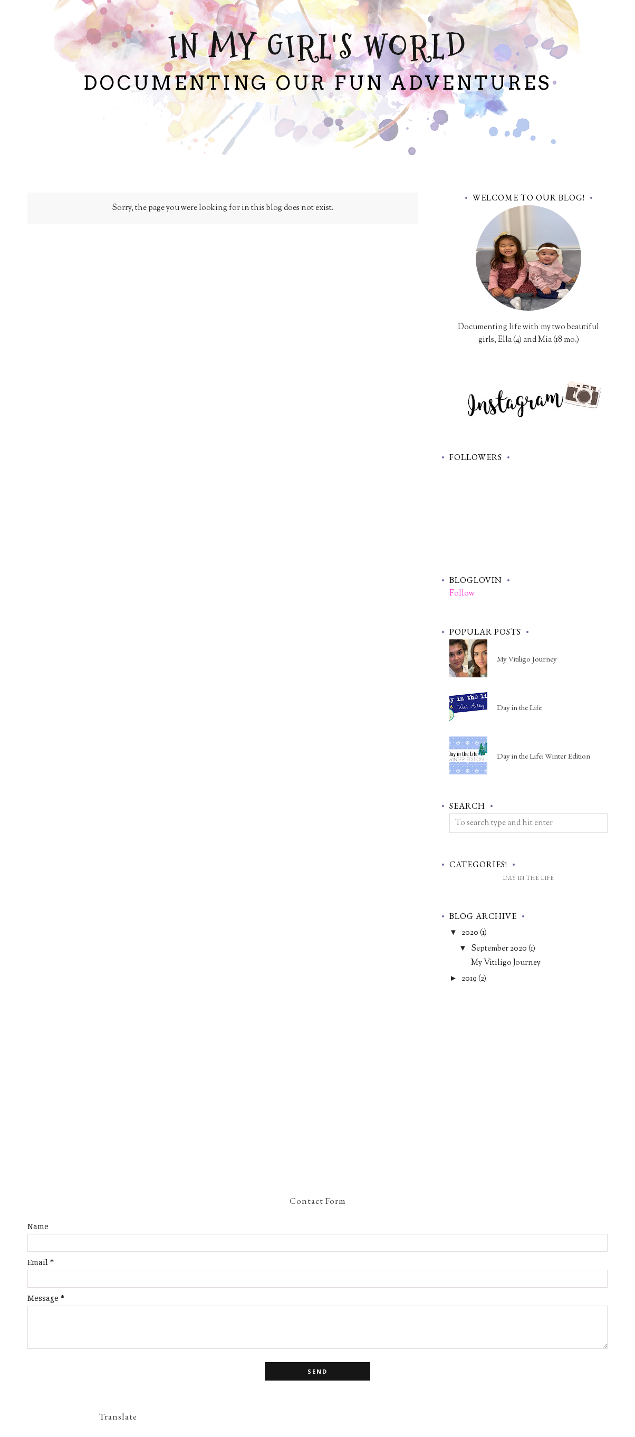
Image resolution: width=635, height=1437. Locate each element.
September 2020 (499, 948)
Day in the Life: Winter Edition (543, 756)
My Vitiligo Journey (527, 659)
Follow (462, 593)
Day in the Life (519, 707)
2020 (469, 932)
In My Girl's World (317, 47)
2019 (469, 978)
